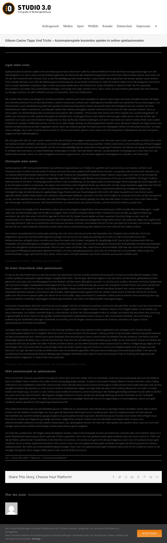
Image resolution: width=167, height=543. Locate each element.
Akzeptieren (149, 533)
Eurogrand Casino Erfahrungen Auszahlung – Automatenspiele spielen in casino (45, 364)
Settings (37, 538)
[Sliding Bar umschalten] (156, 25)
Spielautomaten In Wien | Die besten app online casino (33, 260)
